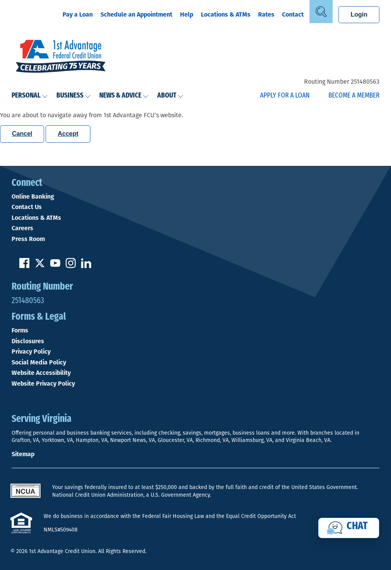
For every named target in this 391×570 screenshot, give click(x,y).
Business (73, 95)
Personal (30, 95)
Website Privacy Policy (43, 383)
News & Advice (124, 95)
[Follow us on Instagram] (71, 266)
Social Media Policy (39, 362)
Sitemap (23, 454)
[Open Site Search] (321, 11)
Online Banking (33, 196)
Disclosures (28, 341)
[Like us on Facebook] (24, 266)
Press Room (28, 239)
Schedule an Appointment (136, 14)
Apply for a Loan (284, 95)
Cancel (22, 133)
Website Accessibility (41, 372)
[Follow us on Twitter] (40, 266)
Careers (22, 228)
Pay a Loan (78, 14)
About (170, 95)
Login (358, 14)
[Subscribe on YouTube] (55, 266)
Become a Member (353, 95)
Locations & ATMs (225, 14)
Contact (293, 14)
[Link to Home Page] (61, 57)
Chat (357, 526)
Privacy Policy (31, 351)
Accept (68, 133)
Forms (20, 330)
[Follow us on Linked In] (86, 266)
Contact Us (27, 207)
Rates (266, 14)
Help (186, 14)
